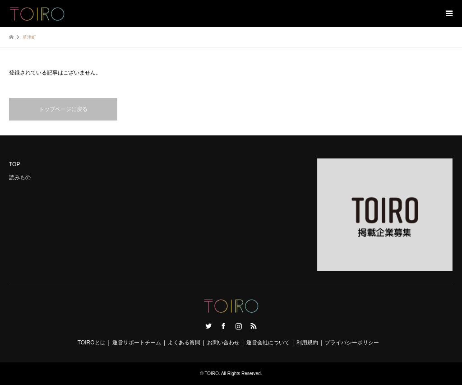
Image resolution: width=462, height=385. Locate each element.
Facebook (223, 326)
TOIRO (211, 373)
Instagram (239, 326)
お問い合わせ (223, 342)
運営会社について (268, 342)
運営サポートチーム (136, 342)
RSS (253, 326)
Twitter (208, 326)
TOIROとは (92, 342)
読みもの (20, 177)
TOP (14, 164)
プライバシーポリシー (352, 342)
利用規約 (307, 342)
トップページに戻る (63, 109)
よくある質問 (184, 342)
